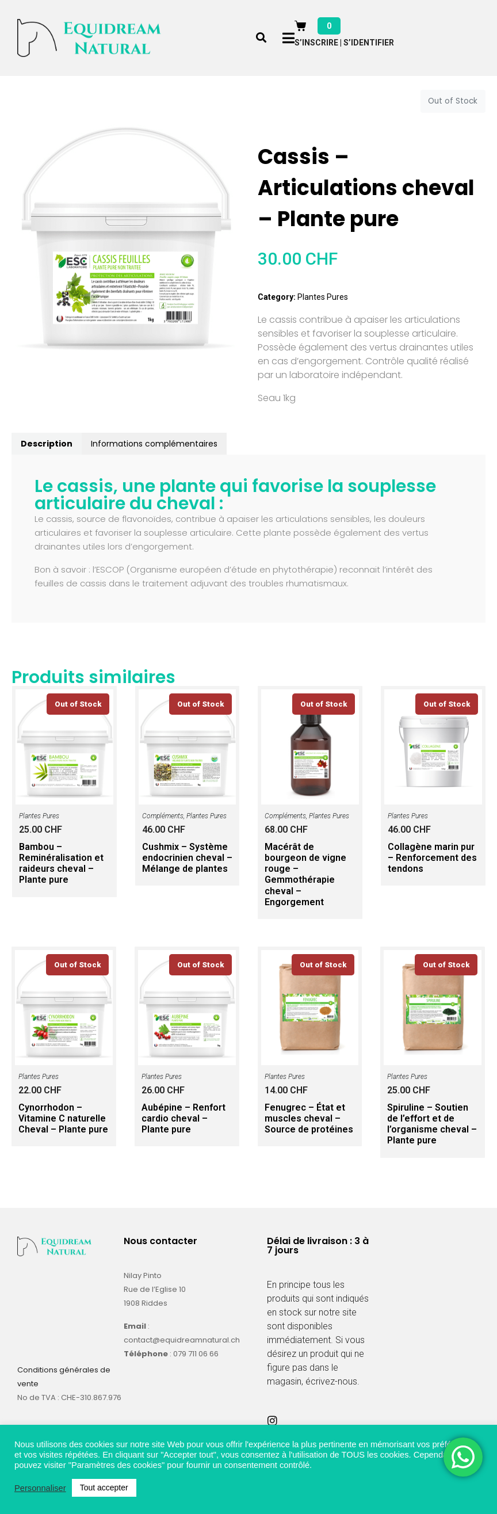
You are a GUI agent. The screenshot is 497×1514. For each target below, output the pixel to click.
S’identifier (368, 42)
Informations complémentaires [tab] (154, 443)
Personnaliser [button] (40, 1488)
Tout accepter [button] (104, 1487)
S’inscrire (316, 42)
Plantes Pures (322, 297)
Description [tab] (46, 443)
